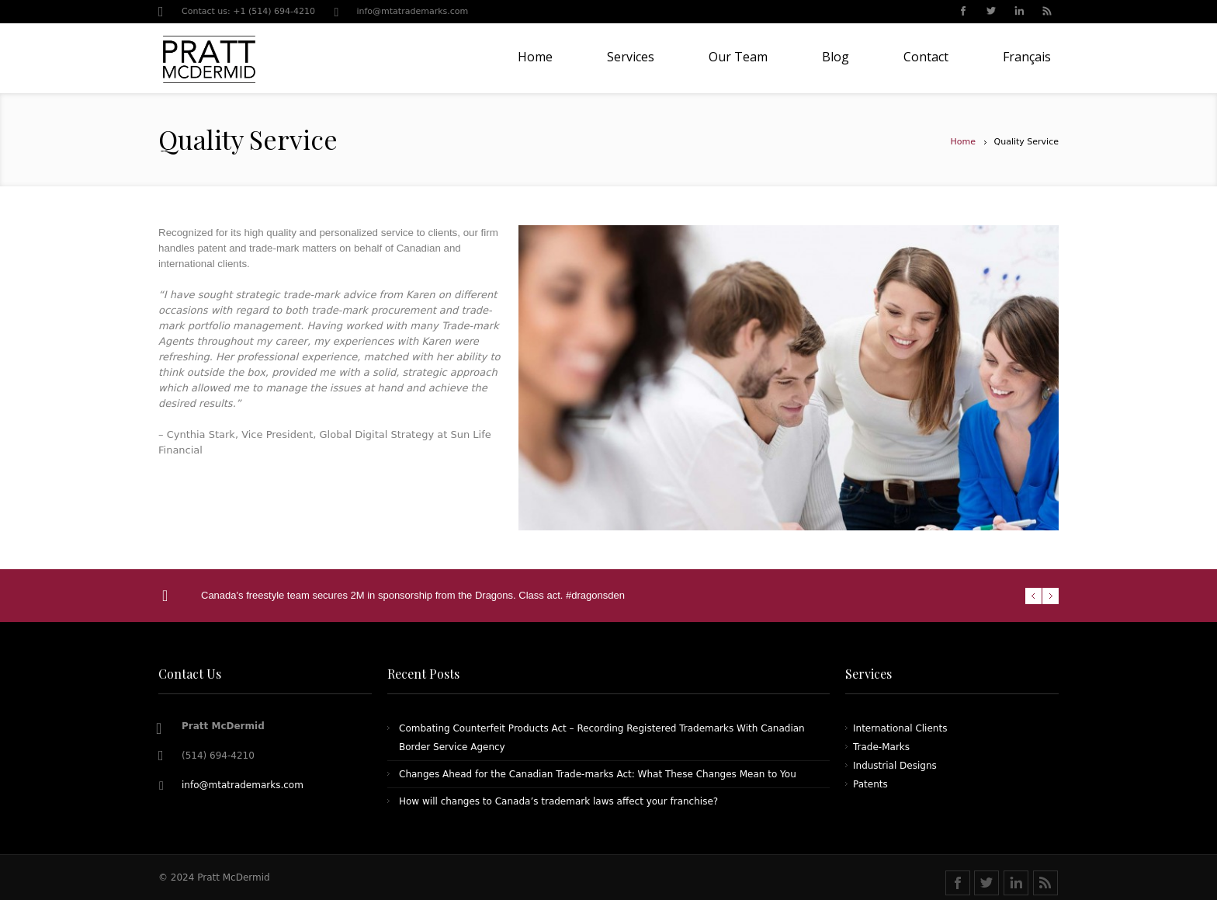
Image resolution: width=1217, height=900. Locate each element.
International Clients (900, 728)
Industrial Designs (895, 765)
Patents (870, 784)
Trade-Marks (881, 747)
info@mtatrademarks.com (412, 11)
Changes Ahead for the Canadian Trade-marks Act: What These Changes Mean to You (597, 774)
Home (963, 142)
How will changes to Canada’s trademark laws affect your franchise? (558, 801)
